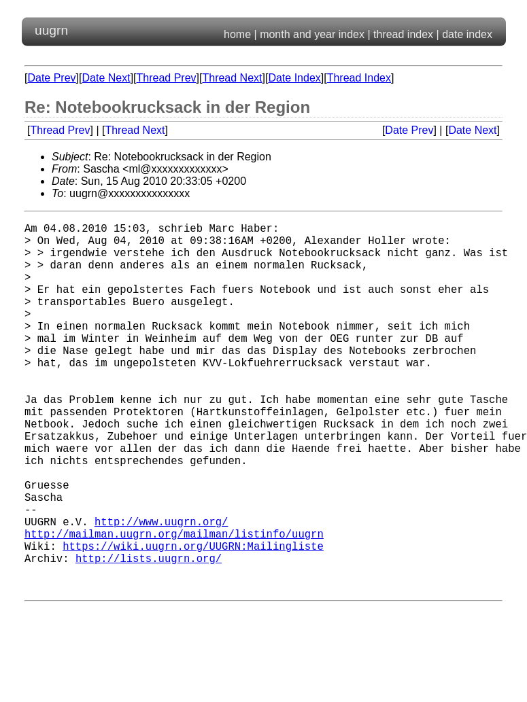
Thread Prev (167, 78)
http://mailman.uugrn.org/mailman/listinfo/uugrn (174, 604)
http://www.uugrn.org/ (161, 589)
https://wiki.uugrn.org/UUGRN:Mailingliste (193, 619)
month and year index (312, 34)
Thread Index (359, 78)
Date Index (294, 78)
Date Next (106, 78)
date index (467, 34)
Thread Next (232, 78)
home (237, 34)
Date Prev (51, 78)
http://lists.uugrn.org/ (148, 634)
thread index (403, 34)
